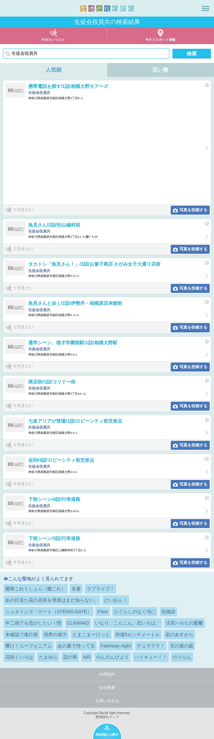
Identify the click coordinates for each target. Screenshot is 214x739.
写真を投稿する (193, 210)
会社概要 (107, 687)
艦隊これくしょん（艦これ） (35, 588)
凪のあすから (179, 634)
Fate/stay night (116, 645)
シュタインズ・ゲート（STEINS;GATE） (48, 611)
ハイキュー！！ (150, 657)
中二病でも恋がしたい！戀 (33, 623)
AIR (87, 657)
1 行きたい (23, 209)
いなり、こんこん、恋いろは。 (127, 623)
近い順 (160, 70)
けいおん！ (115, 600)
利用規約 (107, 674)
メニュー (205, 8)
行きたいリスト (53, 39)
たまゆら (48, 657)
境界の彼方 (55, 634)
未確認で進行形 (21, 634)
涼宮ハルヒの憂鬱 (184, 623)
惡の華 (70, 657)
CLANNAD (78, 623)
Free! (102, 611)
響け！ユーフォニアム (28, 645)
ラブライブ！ (100, 588)
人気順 (54, 70)
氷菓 (76, 588)
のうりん (182, 657)
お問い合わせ (107, 701)
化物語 (168, 611)
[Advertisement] (103, 152)
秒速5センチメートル (137, 634)
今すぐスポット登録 (160, 39)
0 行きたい (23, 366)
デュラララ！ (151, 645)
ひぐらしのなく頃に (135, 611)
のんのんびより (112, 657)
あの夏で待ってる (76, 645)
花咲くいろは (19, 657)
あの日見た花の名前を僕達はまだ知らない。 (52, 600)
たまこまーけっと (91, 634)
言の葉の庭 (181, 645)
